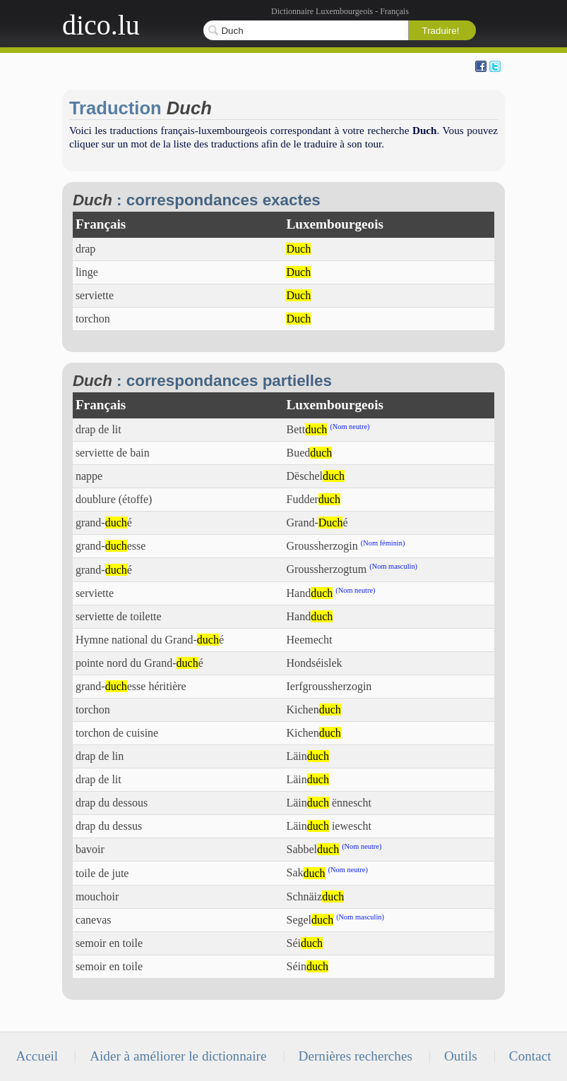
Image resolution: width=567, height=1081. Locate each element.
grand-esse (111, 546)
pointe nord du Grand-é (139, 663)
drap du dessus (109, 826)
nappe (89, 476)
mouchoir (97, 896)
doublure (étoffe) (114, 499)
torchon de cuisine (117, 733)
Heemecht (309, 640)
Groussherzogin (321, 546)
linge (87, 272)
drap (85, 249)
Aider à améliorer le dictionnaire (178, 1056)
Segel (309, 920)
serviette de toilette (119, 616)
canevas (94, 920)
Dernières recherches (355, 1056)
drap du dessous (112, 803)
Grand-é (316, 523)
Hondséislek (314, 663)
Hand (309, 593)
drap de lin (100, 756)
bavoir (90, 849)
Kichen (313, 709)
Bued (309, 453)
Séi (304, 943)
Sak (305, 873)
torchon (93, 319)
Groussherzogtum (326, 570)
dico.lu (101, 25)
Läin (307, 756)
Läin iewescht (328, 826)
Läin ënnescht (328, 803)
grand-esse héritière (131, 686)
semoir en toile (109, 943)
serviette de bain (113, 453)
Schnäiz (315, 896)
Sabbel (312, 849)
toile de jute (102, 873)
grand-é (104, 523)
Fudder (313, 499)
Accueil (37, 1056)
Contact (530, 1056)
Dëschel (315, 476)
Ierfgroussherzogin (328, 686)
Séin (307, 966)
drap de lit (98, 429)
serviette (95, 295)
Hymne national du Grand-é (150, 640)
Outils (460, 1056)
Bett (306, 429)
